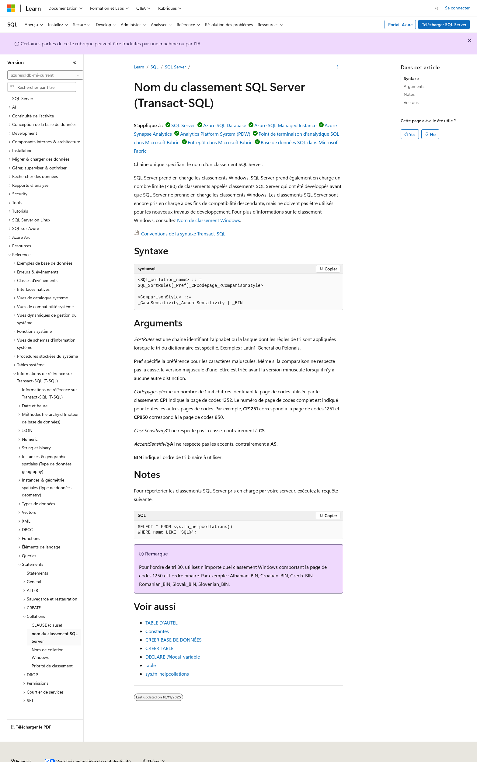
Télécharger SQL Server (444, 24)
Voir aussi (412, 102)
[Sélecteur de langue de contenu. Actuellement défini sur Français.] (21, 745)
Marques (421, 759)
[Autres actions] (338, 67)
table (150, 665)
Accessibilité (390, 759)
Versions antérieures (113, 759)
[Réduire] (74, 62)
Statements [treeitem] (37, 570)
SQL (154, 67)
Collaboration (172, 759)
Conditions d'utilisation (350, 759)
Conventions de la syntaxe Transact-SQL (183, 233)
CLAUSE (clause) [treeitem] (47, 622)
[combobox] (45, 75)
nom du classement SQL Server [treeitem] (55, 635)
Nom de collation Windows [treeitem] (48, 651)
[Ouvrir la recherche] (436, 8)
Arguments (414, 86)
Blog (144, 759)
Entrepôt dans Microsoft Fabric (220, 142)
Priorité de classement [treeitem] (52, 663)
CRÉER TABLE (159, 648)
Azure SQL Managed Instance (285, 125)
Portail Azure (400, 24)
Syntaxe (411, 78)
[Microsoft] (11, 8)
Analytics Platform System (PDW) (215, 133)
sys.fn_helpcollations (167, 673)
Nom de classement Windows (208, 220)
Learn (139, 67)
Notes (409, 94)
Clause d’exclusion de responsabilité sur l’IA (47, 759)
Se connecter (457, 8)
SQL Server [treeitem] (22, 96)
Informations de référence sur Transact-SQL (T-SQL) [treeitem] (49, 391)
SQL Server (175, 67)
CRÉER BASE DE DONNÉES (173, 639)
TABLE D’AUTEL (161, 622)
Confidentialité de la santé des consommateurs (273, 759)
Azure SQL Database (224, 125)
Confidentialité (205, 759)
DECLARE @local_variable (172, 656)
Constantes (157, 631)
